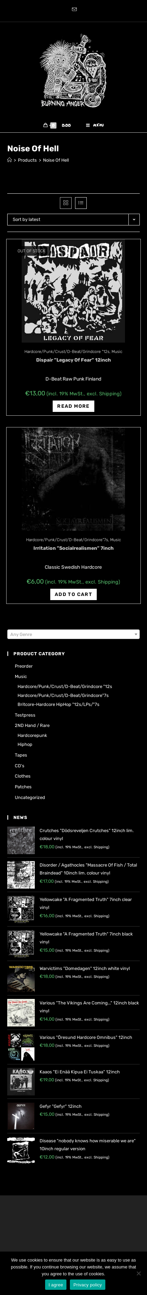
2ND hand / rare (32, 725)
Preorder (24, 666)
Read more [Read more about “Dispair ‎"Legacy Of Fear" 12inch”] (73, 406)
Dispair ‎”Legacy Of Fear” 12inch (73, 360)
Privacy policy (87, 1284)
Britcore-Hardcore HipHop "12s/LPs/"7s (58, 704)
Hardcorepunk (32, 735)
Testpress (25, 715)
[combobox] (73, 634)
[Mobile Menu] (95, 125)
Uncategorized (30, 797)
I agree (56, 1284)
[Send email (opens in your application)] (73, 10)
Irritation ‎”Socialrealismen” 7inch (73, 548)
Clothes (23, 776)
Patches (23, 786)
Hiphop (25, 744)
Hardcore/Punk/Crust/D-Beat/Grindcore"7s (67, 539)
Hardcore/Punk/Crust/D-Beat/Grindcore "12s (66, 351)
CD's (19, 765)
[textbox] (73, 634)
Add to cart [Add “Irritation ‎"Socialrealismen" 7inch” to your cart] (73, 594)
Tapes (21, 755)
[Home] (9, 160)
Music (117, 351)
